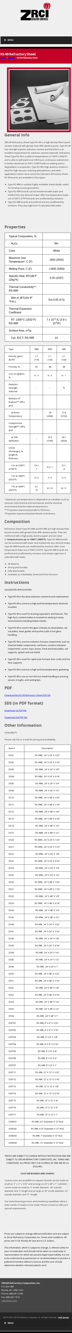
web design (63, 1317)
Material (11, 58)
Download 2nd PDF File (15, 717)
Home (3, 58)
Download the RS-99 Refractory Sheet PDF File (27, 695)
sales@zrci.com (9, 1300)
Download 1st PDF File (15, 710)
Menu (8, 40)
